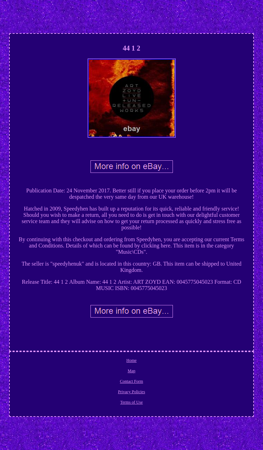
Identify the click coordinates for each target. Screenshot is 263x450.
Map (132, 370)
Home (131, 360)
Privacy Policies (131, 391)
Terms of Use (131, 402)
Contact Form (131, 381)
